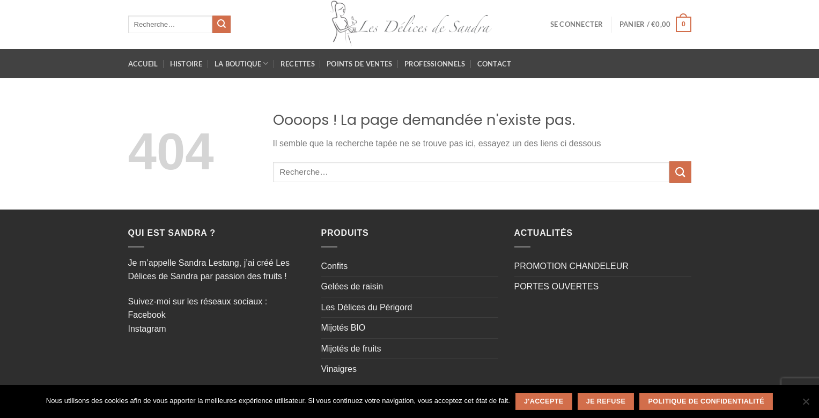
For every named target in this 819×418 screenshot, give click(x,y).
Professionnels (435, 63)
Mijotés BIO (343, 327)
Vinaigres (339, 369)
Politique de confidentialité (706, 401)
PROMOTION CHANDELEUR (571, 266)
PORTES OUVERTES (556, 286)
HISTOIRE (186, 63)
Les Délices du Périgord (366, 307)
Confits (334, 266)
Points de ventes (359, 63)
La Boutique (241, 63)
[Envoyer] (221, 25)
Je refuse (605, 401)
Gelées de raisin (352, 286)
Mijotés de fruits (351, 348)
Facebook (147, 314)
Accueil (143, 63)
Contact (494, 63)
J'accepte (544, 401)
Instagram (147, 328)
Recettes (298, 63)
